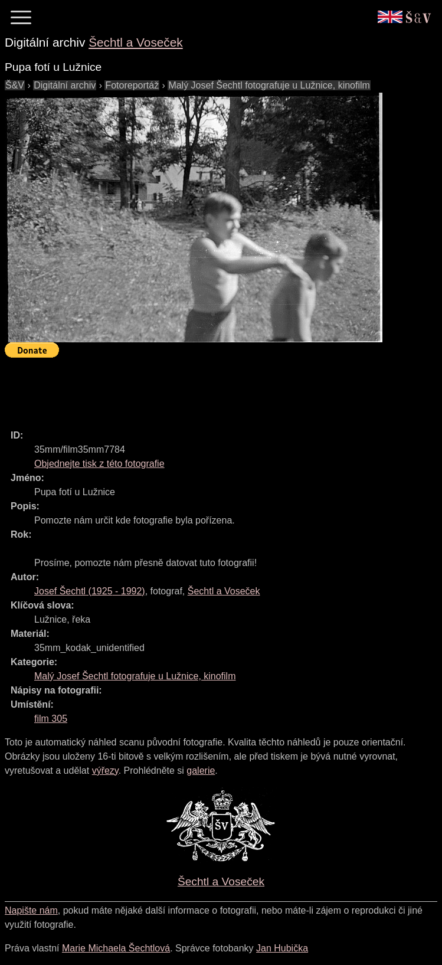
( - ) (89, 591)
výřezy (105, 771)
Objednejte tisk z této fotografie (99, 464)
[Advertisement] (219, 388)
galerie (200, 771)
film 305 (50, 719)
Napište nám (31, 910)
